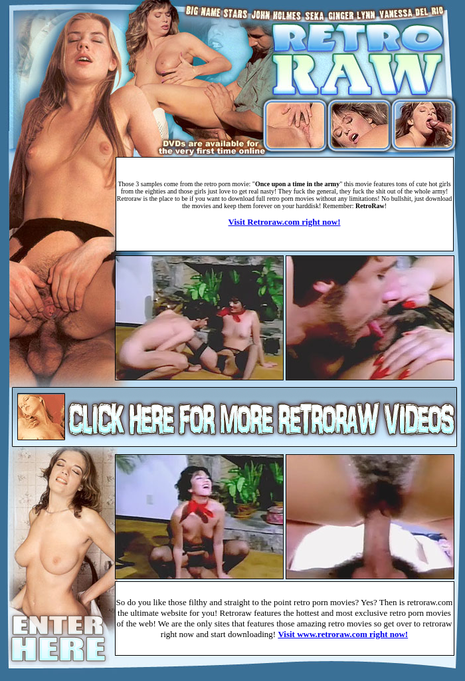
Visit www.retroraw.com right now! (343, 634)
